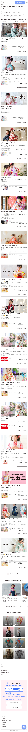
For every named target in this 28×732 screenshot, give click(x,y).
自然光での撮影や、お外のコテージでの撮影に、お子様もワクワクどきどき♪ (14, 111)
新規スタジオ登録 (5, 672)
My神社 (4, 726)
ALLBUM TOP (4, 664)
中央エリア (13, 15)
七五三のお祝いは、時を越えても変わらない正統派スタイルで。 (13, 521)
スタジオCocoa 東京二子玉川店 (9, 245)
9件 (10, 451)
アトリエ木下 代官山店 (7, 71)
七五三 (2, 676)
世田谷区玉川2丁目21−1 (6, 285)
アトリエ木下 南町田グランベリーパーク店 (12, 38)
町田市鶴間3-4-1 (5, 41)
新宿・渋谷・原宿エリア (6, 12)
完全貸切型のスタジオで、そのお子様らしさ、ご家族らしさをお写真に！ (14, 180)
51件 (10, 315)
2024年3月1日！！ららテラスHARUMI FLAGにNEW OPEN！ (13, 351)
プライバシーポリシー (7, 720)
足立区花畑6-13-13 (5, 181)
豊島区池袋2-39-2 (5, 217)
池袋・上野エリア (5, 15)
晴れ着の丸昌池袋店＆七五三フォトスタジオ (12, 211)
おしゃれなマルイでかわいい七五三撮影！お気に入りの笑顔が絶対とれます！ (14, 557)
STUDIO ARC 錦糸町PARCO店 (9, 417)
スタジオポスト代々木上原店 (8, 450)
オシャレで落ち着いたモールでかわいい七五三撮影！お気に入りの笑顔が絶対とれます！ (14, 283)
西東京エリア (16, 12)
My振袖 (4, 722)
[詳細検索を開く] (24, 727)
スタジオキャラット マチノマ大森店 (10, 313)
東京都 (2, 666)
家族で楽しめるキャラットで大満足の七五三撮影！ (11, 317)
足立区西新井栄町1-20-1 (6, 388)
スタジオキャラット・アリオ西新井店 (10, 382)
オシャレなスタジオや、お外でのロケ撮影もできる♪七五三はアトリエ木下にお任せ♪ (13, 146)
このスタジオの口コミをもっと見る (13, 606)
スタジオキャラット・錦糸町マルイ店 (10, 552)
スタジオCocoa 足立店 (6, 177)
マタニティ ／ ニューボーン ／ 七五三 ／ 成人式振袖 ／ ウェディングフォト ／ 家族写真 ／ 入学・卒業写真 (13, 43)
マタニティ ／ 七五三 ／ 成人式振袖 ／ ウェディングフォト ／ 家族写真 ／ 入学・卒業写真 (14, 184)
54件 (10, 39)
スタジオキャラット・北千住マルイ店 (10, 485)
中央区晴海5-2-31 (5, 353)
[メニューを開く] (27, 2)
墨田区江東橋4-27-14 (5, 420)
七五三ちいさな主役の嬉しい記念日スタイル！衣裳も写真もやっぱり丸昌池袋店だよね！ (14, 215)
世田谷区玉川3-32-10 (5, 250)
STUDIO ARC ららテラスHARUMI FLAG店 (12, 348)
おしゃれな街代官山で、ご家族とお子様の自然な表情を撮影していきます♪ (14, 75)
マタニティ (3, 678)
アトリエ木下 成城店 (6, 106)
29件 (10, 72)
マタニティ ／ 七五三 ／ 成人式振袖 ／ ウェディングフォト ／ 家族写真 (13, 560)
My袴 (3, 724)
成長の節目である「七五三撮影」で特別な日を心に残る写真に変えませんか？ (14, 248)
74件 (10, 554)
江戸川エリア (20, 15)
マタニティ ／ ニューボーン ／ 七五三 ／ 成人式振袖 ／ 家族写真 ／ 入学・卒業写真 (14, 321)
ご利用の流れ (4, 670)
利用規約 (4, 718)
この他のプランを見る (21, 51)
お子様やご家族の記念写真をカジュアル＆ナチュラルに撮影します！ (13, 454)
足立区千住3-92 (5, 490)
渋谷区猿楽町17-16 (5, 77)
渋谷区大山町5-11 (5, 456)
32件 (10, 108)
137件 (11, 384)
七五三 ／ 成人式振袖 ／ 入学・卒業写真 (7, 218)
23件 (10, 418)
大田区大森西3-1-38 (5, 318)
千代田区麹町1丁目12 (6, 523)
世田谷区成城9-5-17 (5, 112)
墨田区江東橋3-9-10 (5, 559)
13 (17, 573)
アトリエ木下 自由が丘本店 (8, 142)
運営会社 (4, 716)
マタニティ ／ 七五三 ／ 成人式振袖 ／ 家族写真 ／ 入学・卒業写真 (12, 286)
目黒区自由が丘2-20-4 (6, 148)
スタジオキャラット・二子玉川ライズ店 (11, 279)
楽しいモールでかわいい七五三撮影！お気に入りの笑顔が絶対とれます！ (14, 387)
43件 (10, 487)
